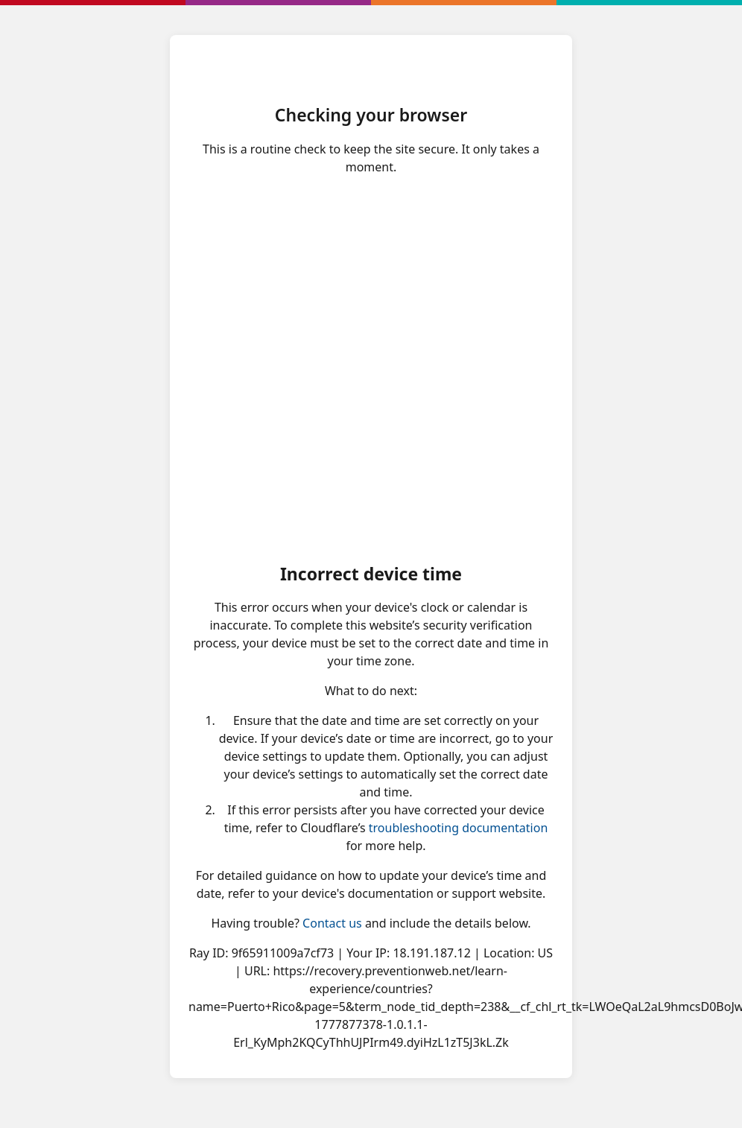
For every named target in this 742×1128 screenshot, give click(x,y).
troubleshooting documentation (458, 828)
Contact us (332, 923)
